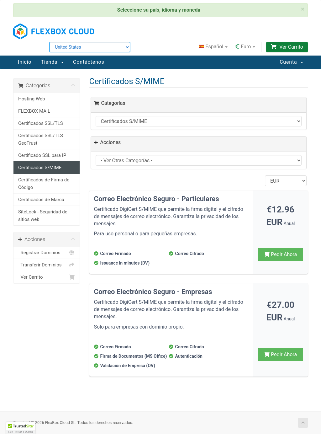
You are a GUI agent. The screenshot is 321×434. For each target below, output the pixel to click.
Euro (245, 47)
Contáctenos (88, 62)
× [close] (302, 9)
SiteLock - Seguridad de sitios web (42, 215)
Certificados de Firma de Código (43, 183)
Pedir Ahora (280, 254)
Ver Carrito (287, 47)
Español (213, 47)
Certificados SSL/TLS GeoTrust (40, 139)
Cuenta (291, 62)
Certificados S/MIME (39, 167)
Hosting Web (31, 99)
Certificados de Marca (41, 199)
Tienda (52, 62)
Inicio (24, 62)
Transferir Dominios (46, 265)
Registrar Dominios (46, 252)
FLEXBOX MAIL (34, 111)
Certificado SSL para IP (42, 155)
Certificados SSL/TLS (40, 123)
